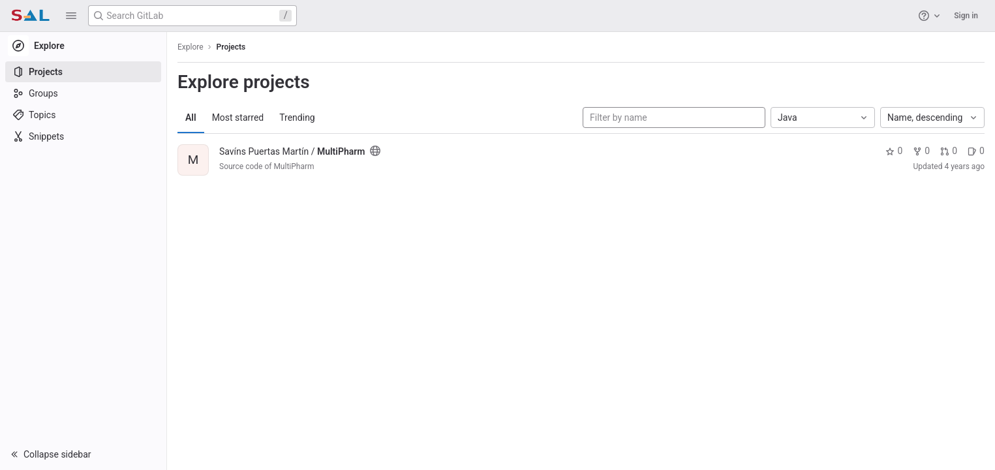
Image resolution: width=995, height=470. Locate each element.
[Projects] (83, 71)
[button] (71, 15)
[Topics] (83, 114)
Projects (231, 47)
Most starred (238, 117)
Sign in (966, 15)
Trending (297, 117)
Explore (190, 47)
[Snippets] (83, 136)
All (190, 117)
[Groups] (83, 93)
